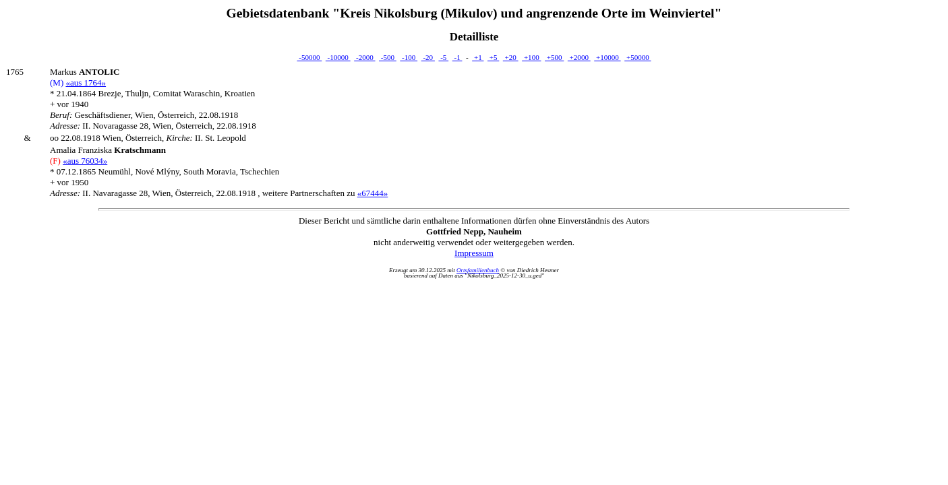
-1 (457, 57)
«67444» (372, 193)
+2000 (579, 57)
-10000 (338, 57)
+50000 (637, 57)
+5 (493, 57)
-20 (428, 57)
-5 (443, 57)
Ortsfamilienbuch (477, 270)
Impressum (474, 253)
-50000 (309, 57)
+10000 (607, 57)
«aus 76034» (85, 161)
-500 (387, 57)
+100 (531, 57)
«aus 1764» (85, 82)
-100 (408, 57)
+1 (477, 57)
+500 (554, 57)
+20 (511, 57)
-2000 (364, 57)
